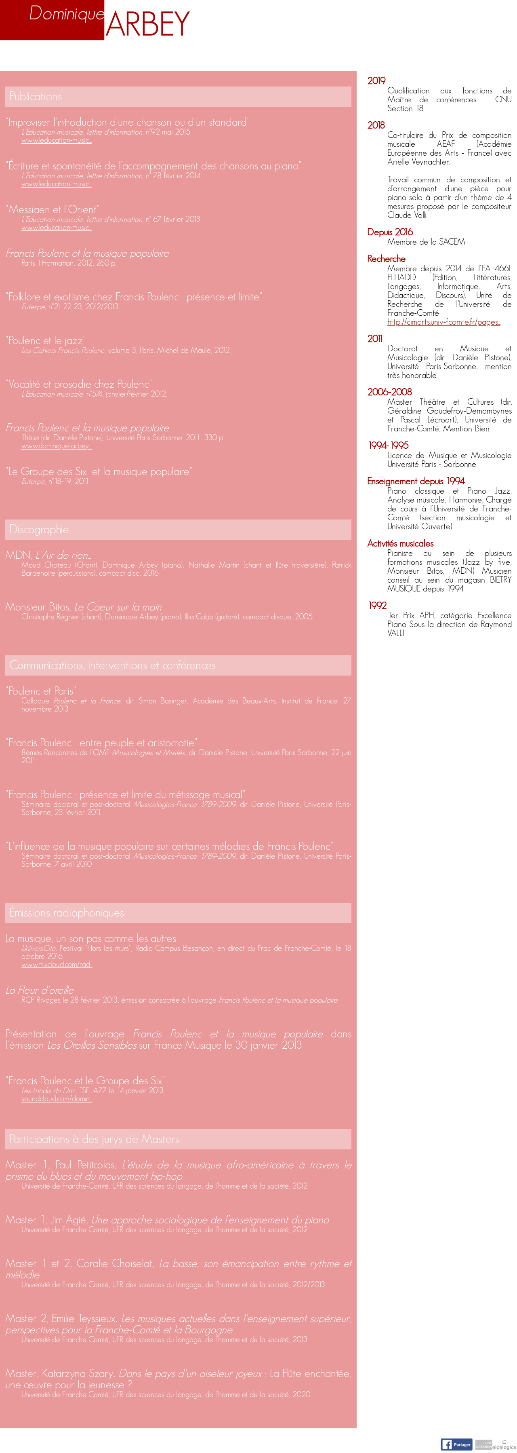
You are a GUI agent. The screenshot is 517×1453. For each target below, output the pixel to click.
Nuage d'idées (407, 57)
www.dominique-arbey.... (56, 446)
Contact (488, 57)
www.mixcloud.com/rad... (56, 965)
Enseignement (175, 57)
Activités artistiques (289, 57)
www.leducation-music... (56, 140)
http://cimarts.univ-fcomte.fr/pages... (443, 321)
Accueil (25, 57)
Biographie (88, 57)
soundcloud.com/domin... (56, 1099)
